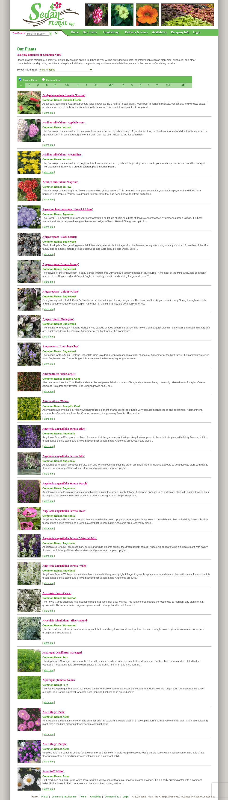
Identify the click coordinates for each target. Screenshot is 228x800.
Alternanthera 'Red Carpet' (58, 373)
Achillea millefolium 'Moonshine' (62, 154)
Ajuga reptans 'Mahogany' (58, 319)
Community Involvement (64, 796)
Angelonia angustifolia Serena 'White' (64, 565)
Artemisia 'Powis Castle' (56, 593)
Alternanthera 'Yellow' (55, 401)
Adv (57, 33)
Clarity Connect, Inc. (204, 796)
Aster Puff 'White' (53, 771)
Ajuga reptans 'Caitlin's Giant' (60, 291)
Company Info (112, 796)
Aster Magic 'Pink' (53, 712)
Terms (83, 796)
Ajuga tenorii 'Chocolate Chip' (60, 346)
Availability (95, 796)
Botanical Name (30, 80)
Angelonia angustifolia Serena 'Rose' (64, 511)
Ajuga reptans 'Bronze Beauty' (60, 264)
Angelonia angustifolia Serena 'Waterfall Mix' (69, 538)
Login (125, 796)
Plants (44, 796)
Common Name (53, 80)
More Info (48, 113)
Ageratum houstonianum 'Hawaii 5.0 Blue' (67, 209)
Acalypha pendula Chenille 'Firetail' (63, 95)
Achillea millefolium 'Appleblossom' (63, 122)
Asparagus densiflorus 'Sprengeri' (62, 652)
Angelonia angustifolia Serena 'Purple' (65, 483)
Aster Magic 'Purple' (54, 744)
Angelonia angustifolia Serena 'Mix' (63, 456)
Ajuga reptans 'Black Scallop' (59, 236)
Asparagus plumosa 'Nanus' (58, 680)
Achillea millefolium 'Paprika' (60, 182)
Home (34, 796)
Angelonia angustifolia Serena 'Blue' (63, 428)
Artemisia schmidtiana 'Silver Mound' (65, 620)
